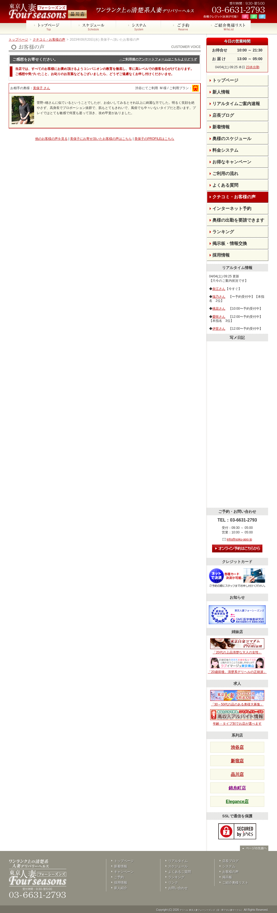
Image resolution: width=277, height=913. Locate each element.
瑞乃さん (218, 297)
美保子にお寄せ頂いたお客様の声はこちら (101, 139)
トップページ (18, 39)
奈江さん (218, 289)
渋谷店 (237, 747)
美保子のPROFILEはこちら (154, 139)
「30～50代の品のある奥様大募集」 (237, 698)
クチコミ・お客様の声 (49, 39)
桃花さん (218, 308)
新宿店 (237, 761)
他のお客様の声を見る (51, 139)
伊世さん (218, 329)
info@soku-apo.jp (239, 539)
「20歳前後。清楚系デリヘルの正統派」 (237, 666)
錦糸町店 (237, 788)
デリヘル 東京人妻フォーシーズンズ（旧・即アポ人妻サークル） (211, 910)
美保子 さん (41, 88)
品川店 (237, 774)
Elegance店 (237, 801)
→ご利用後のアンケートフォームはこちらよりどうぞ (158, 59)
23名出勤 (252, 67)
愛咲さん (218, 317)
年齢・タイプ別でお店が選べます (237, 717)
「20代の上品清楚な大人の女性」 (237, 646)
